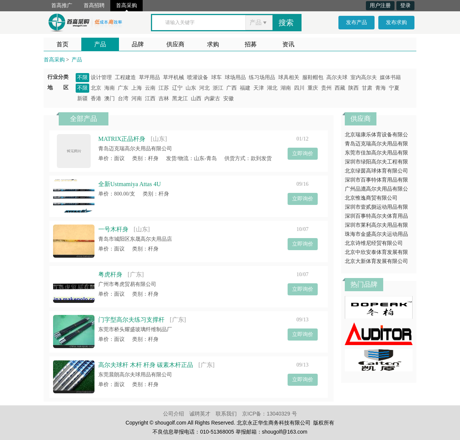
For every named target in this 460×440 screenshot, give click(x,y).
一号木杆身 (113, 229)
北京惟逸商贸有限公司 (371, 198)
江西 (150, 98)
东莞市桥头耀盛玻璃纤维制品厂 (135, 329)
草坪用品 (149, 77)
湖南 (285, 88)
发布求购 (396, 22)
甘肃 (367, 88)
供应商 (175, 44)
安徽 (228, 98)
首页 (62, 44)
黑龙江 (180, 98)
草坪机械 (173, 77)
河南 (136, 98)
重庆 (313, 88)
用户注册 (380, 5)
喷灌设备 (197, 77)
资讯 (288, 44)
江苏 (163, 88)
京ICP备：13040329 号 (269, 414)
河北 (204, 88)
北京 (96, 88)
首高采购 (126, 5)
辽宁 (177, 88)
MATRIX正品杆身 (121, 139)
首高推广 (61, 5)
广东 (123, 88)
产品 (100, 44)
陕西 (353, 88)
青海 (380, 88)
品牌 (138, 44)
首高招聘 (94, 5)
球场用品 (235, 77)
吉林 (163, 98)
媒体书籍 (390, 77)
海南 (109, 88)
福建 (245, 88)
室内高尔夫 (363, 77)
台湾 (123, 98)
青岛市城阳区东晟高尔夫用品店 (135, 239)
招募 (251, 44)
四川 (299, 88)
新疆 (82, 98)
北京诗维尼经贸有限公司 (374, 243)
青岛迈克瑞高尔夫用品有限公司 (135, 148)
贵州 (326, 88)
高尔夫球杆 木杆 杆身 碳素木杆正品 (145, 365)
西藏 (340, 88)
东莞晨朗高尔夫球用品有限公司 (135, 374)
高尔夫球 (336, 77)
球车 (216, 77)
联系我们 (226, 414)
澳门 (109, 98)
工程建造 (125, 77)
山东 (191, 88)
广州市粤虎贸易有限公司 (127, 284)
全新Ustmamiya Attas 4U (129, 184)
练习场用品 (262, 77)
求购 (213, 44)
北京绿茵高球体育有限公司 (376, 171)
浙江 (218, 88)
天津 (258, 88)
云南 (150, 88)
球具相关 (288, 77)
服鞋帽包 (312, 77)
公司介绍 (173, 414)
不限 (82, 77)
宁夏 (394, 88)
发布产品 (356, 22)
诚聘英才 (199, 414)
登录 (405, 5)
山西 (196, 98)
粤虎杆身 (110, 274)
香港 (96, 98)
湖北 (272, 88)
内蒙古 (212, 98)
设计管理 (101, 77)
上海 (136, 88)
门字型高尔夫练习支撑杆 (131, 319)
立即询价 (302, 153)
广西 (231, 88)
